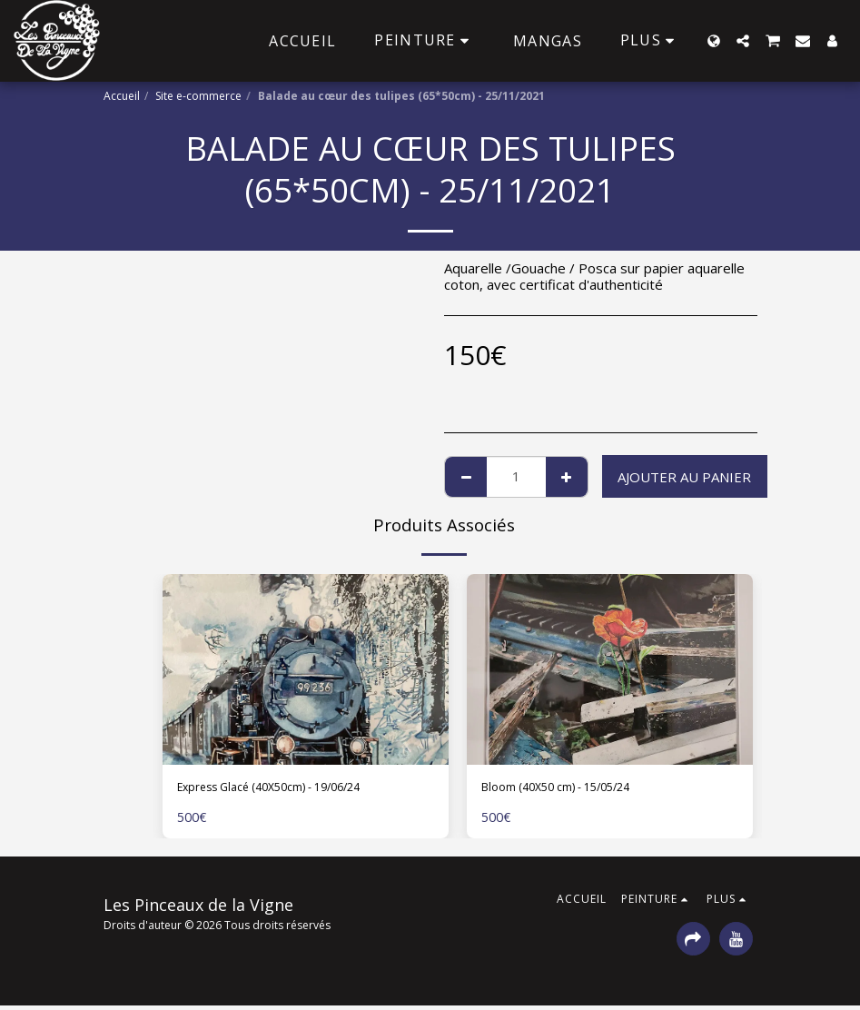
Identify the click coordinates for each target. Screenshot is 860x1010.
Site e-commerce (198, 96)
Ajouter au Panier (684, 477)
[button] (742, 41)
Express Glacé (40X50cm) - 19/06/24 (294, 789)
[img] (306, 669)
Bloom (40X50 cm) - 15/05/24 (575, 789)
